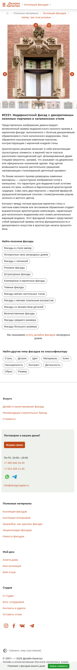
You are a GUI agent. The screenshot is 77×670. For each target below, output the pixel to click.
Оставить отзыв (12, 614)
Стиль (8, 358)
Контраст (34, 364)
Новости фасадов (13, 536)
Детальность (52, 364)
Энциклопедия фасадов (17, 530)
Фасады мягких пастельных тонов (24, 293)
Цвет (35, 358)
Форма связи (14, 444)
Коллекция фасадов (36, 4)
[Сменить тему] (22, 650)
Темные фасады (14, 287)
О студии (8, 595)
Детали (22, 358)
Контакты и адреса (14, 608)
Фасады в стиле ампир (18, 248)
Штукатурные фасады (17, 274)
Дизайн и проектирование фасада (23, 406)
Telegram (31, 626)
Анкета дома (10, 559)
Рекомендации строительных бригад (25, 412)
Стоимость (9, 418)
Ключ (66, 358)
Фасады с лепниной (16, 261)
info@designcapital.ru (16, 485)
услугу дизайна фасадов (40, 334)
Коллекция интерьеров (16, 517)
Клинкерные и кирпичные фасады (24, 280)
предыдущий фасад (5, 74)
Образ (8, 371)
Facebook (13, 626)
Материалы (50, 358)
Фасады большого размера (20, 326)
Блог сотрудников (13, 601)
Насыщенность (14, 364)
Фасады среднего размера (20, 319)
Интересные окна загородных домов (26, 254)
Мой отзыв (9, 572)
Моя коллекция (12, 565)
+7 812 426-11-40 (14, 468)
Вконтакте (22, 626)
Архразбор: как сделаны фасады (22, 523)
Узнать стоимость (58, 666)
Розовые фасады (14, 267)
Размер (22, 371)
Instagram (6, 626)
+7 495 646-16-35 (14, 462)
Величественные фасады (19, 313)
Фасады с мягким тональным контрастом (29, 300)
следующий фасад (72, 74)
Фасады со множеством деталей (23, 306)
